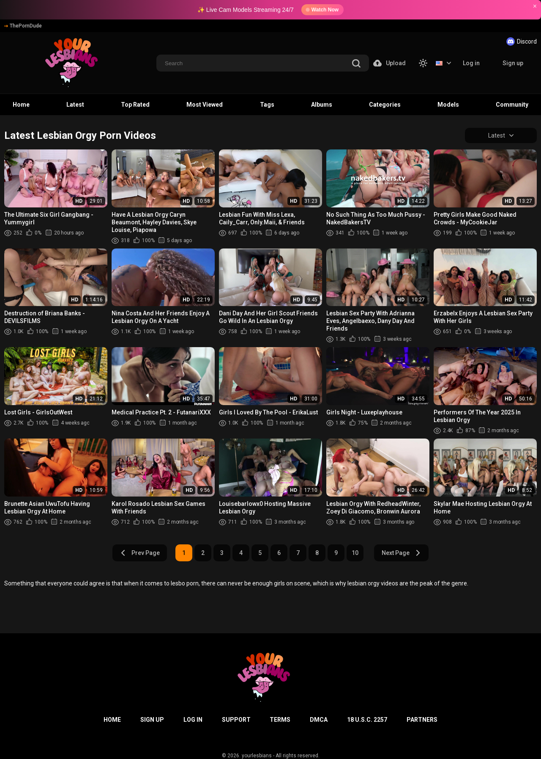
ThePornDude (23, 26)
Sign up (513, 63)
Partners (422, 719)
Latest (75, 104)
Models (448, 104)
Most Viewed (204, 104)
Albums (321, 104)
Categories (385, 104)
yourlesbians (257, 756)
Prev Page (140, 552)
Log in (471, 63)
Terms (280, 719)
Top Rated (135, 104)
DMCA (319, 719)
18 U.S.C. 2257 (367, 719)
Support (236, 719)
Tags (267, 104)
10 (355, 552)
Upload (389, 63)
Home (21, 104)
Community (512, 104)
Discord (521, 41)
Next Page (401, 552)
